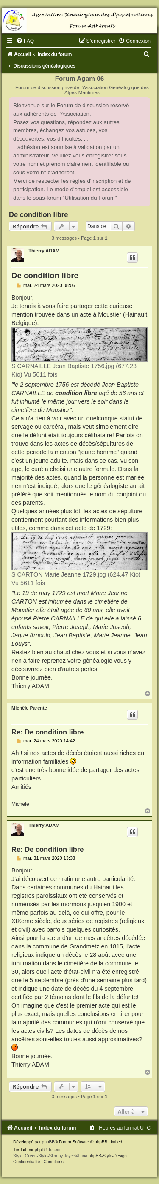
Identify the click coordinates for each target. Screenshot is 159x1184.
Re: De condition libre (47, 732)
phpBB (48, 1142)
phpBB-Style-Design (108, 1156)
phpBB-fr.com (48, 1149)
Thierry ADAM (43, 250)
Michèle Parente (29, 707)
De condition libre (38, 214)
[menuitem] (25, 41)
